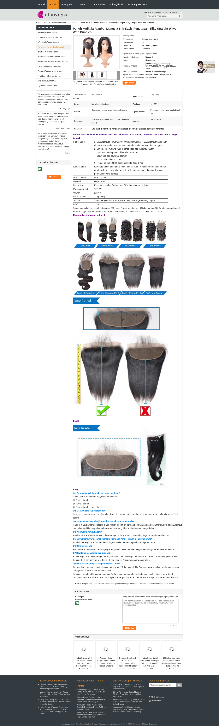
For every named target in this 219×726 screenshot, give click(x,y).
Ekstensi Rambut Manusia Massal (51, 71)
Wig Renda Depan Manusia (48, 42)
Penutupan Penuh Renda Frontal (65, 23)
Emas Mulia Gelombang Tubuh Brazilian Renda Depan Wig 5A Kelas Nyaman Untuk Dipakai (128, 702)
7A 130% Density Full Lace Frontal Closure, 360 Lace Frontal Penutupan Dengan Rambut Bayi (84, 663)
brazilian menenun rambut (48, 52)
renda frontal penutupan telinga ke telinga (121, 584)
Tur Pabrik (82, 4)
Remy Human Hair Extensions (49, 66)
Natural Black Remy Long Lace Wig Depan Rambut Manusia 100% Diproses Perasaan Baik (128, 686)
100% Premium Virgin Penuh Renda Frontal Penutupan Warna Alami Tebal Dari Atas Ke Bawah (171, 663)
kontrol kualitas (98, 4)
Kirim (179, 685)
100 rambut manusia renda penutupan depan (156, 584)
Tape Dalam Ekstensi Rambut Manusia (53, 62)
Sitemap (160, 697)
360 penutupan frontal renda (93, 584)
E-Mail (152, 697)
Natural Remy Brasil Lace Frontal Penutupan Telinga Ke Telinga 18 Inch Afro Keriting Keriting (149, 663)
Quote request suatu (137, 4)
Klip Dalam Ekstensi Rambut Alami (51, 57)
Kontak (130, 83)
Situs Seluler (155, 701)
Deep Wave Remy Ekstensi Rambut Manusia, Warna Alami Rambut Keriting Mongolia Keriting (55, 702)
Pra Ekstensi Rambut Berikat (49, 76)
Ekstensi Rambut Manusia (48, 33)
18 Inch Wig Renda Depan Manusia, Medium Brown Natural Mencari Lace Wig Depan (127, 694)
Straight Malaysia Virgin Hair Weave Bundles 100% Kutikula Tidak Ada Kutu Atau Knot (55, 694)
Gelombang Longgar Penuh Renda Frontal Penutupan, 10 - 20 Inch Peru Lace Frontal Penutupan (91, 692)
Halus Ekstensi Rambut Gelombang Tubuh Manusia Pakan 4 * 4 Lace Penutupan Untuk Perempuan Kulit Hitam (54, 710)
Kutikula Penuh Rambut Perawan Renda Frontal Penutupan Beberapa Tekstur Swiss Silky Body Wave (91, 699)
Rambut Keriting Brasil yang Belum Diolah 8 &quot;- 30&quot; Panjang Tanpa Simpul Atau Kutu (53, 686)
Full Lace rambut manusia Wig (50, 37)
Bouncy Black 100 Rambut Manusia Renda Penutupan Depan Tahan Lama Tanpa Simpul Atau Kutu (92, 714)
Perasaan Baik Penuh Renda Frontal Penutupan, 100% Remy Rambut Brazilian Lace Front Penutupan (128, 663)
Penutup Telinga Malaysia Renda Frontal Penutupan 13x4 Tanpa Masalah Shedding (106, 662)
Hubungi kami (116, 4)
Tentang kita (66, 4)
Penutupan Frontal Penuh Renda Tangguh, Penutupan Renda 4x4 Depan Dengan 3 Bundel (92, 707)
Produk (53, 4)
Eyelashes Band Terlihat (47, 86)
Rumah (41, 4)
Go (180, 16)
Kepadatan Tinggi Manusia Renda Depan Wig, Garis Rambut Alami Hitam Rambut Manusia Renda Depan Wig (128, 709)
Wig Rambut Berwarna (47, 81)
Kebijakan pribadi (67, 724)
